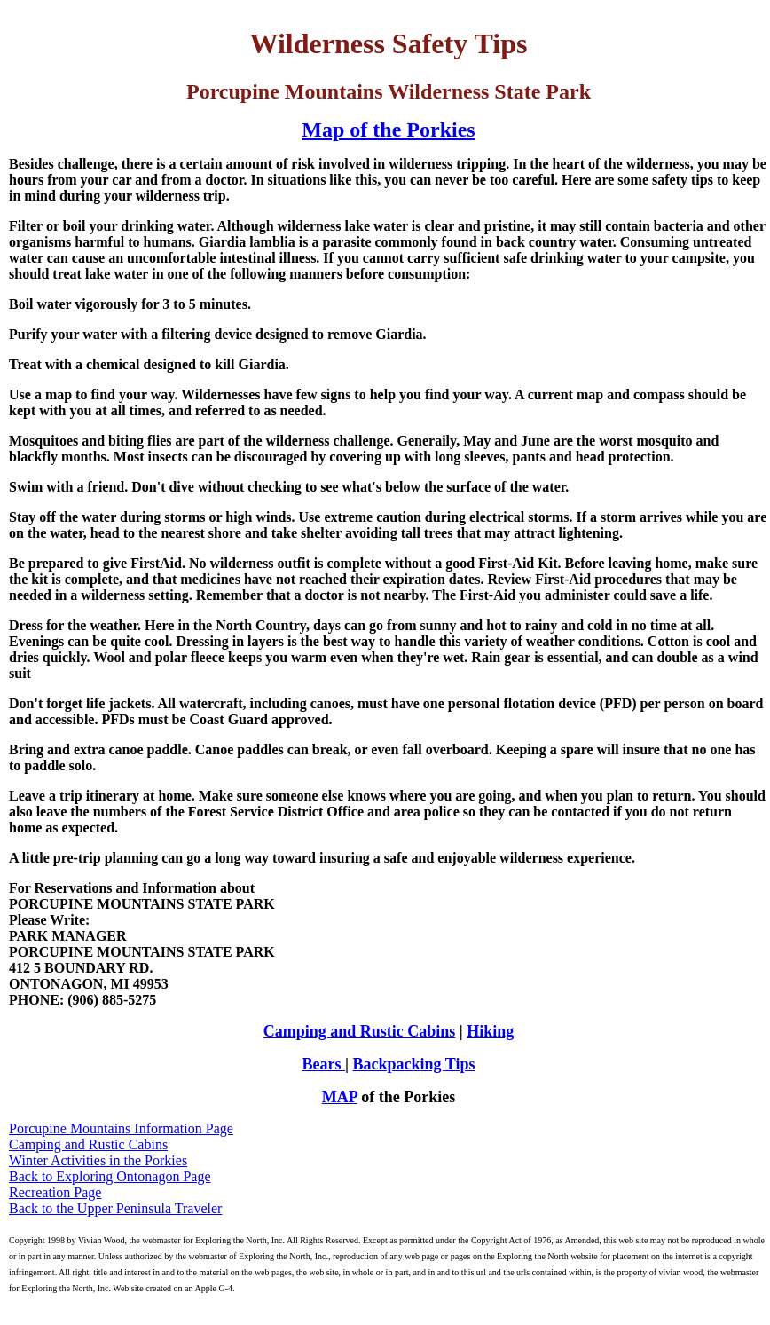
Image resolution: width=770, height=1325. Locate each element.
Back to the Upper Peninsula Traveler (115, 1208)
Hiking (490, 1031)
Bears (324, 1064)
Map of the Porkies (388, 129)
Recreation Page (55, 1192)
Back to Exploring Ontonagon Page (110, 1176)
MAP (340, 1097)
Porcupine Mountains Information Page (121, 1128)
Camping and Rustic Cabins (359, 1031)
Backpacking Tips (414, 1064)
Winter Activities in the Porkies (98, 1160)
